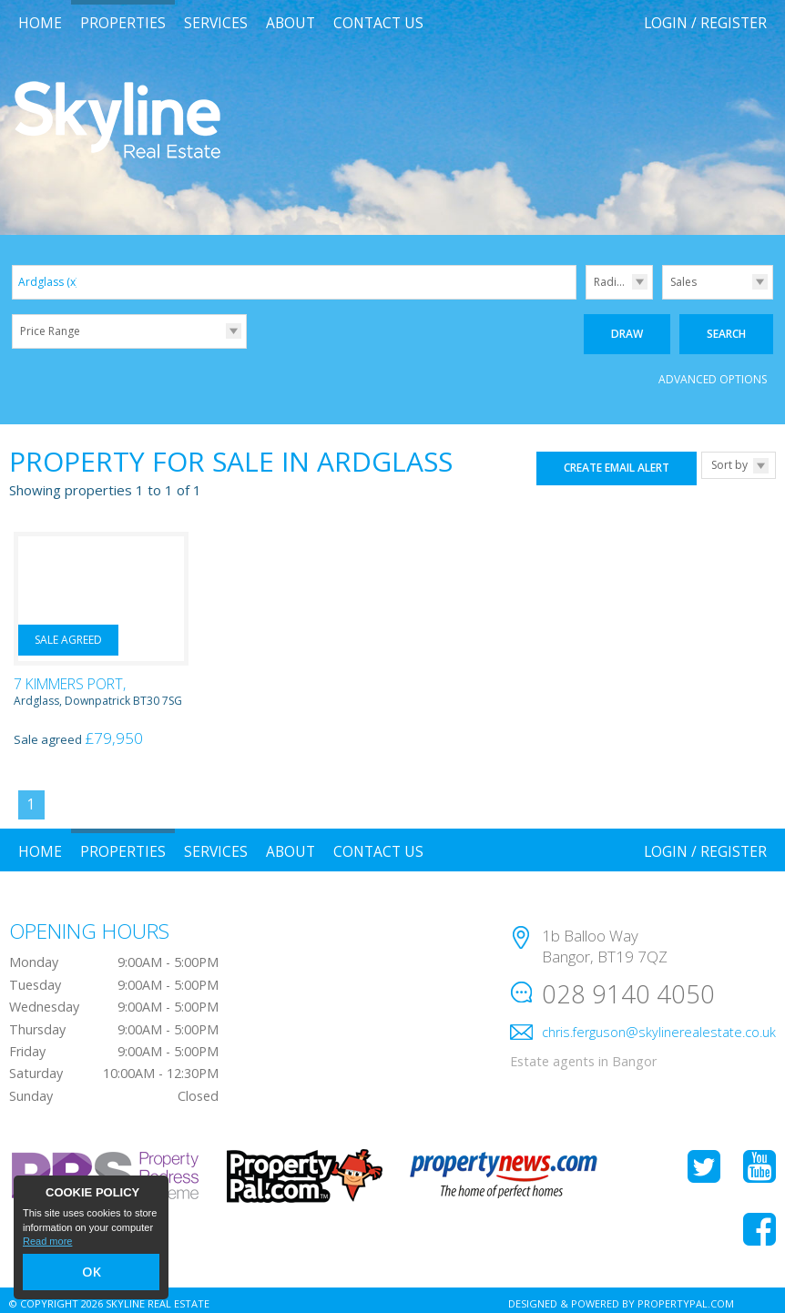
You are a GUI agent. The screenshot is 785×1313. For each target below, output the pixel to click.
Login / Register (705, 23)
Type (662, 298)
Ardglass (48, 282)
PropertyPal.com (685, 1296)
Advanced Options (712, 373)
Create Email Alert (616, 461)
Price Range (50, 331)
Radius (611, 282)
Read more (47, 1245)
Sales (683, 282)
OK (91, 1274)
